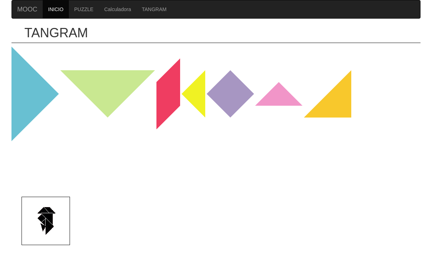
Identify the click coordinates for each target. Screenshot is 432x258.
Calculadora (117, 9)
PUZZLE (84, 9)
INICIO (56, 9)
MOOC (27, 9)
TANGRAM (154, 9)
